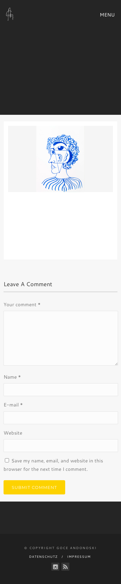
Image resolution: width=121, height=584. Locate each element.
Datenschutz (43, 556)
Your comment (22, 304)
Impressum (79, 556)
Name (12, 376)
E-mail (13, 404)
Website (13, 432)
